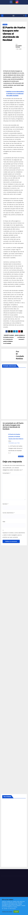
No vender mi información (9, 908)
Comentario (7, 473)
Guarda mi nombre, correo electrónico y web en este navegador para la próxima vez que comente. (14, 535)
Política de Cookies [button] (7, 911)
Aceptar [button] (16, 911)
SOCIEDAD (5, 24)
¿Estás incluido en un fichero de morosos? (20, 337)
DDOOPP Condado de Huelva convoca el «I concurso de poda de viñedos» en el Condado (8, 339)
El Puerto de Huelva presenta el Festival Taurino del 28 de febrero (15, 436)
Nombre (5, 504)
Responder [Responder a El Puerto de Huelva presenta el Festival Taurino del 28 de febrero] (21, 456)
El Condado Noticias (19, 46)
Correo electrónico (9, 512)
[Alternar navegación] (13, 16)
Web (4, 521)
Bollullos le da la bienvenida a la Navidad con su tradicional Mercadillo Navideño (15, 93)
